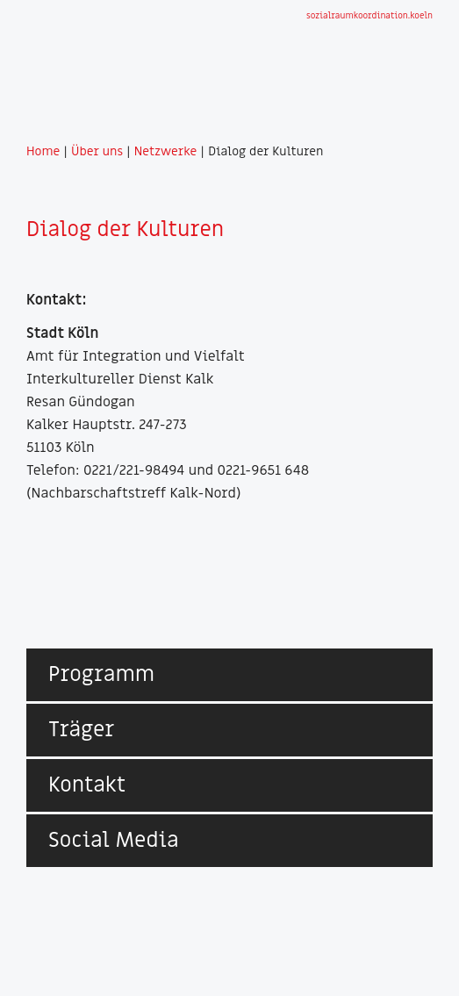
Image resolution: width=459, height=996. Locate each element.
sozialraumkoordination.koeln (369, 15)
